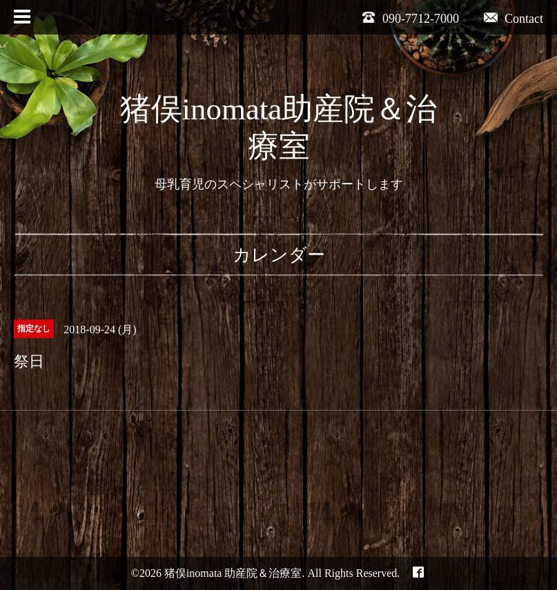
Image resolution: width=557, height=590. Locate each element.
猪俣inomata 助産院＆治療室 (233, 573)
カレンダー (279, 255)
